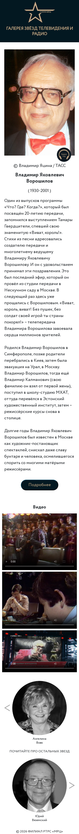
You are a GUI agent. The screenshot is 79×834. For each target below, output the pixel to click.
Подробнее (39, 485)
